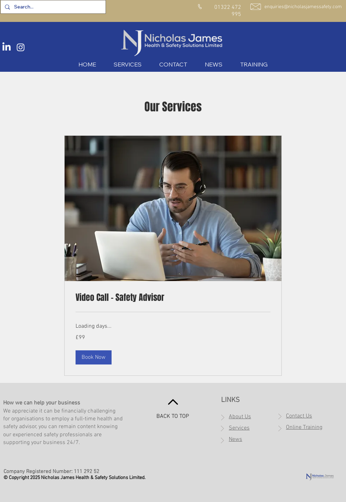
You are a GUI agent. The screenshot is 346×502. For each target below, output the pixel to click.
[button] (94, 357)
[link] (173, 297)
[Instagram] (21, 47)
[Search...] (52, 6)
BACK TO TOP (172, 416)
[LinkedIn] (6, 47)
